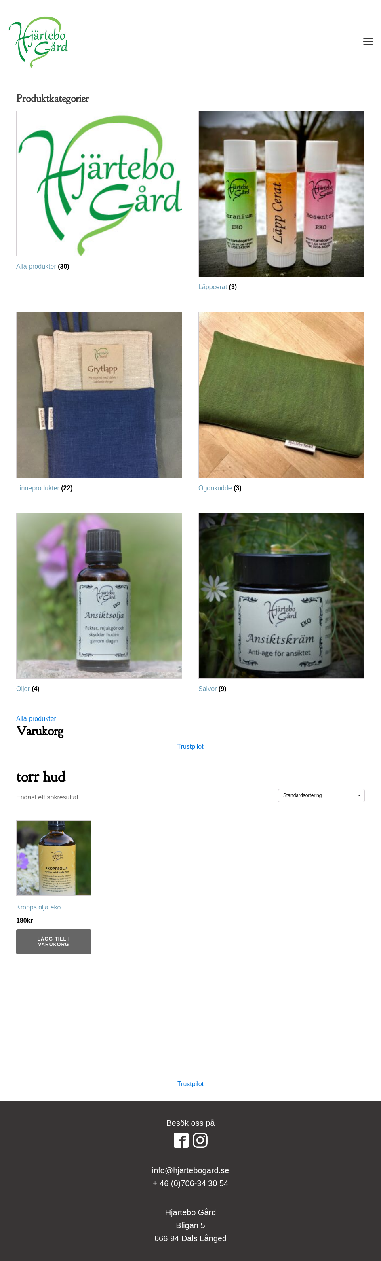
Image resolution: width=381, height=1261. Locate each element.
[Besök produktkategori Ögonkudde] (281, 404)
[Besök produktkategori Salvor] (281, 605)
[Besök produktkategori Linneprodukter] (99, 404)
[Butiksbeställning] (321, 795)
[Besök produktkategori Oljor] (99, 605)
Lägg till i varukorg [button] (53, 941)
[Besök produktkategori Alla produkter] (99, 193)
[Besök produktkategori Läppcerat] (281, 203)
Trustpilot (190, 746)
